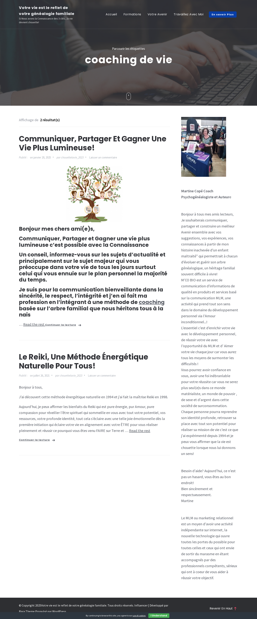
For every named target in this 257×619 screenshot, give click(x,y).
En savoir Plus (223, 14)
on (40, 157)
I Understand (159, 615)
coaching (152, 302)
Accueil (111, 14)
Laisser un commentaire (103, 157)
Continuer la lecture (60, 325)
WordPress (59, 611)
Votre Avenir (157, 14)
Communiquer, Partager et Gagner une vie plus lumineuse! (92, 143)
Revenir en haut (223, 608)
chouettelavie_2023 (72, 157)
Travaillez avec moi (189, 14)
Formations (132, 14)
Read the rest (34, 324)
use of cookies (139, 615)
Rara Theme (27, 611)
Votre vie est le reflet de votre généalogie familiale (73, 605)
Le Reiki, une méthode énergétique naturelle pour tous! (83, 361)
